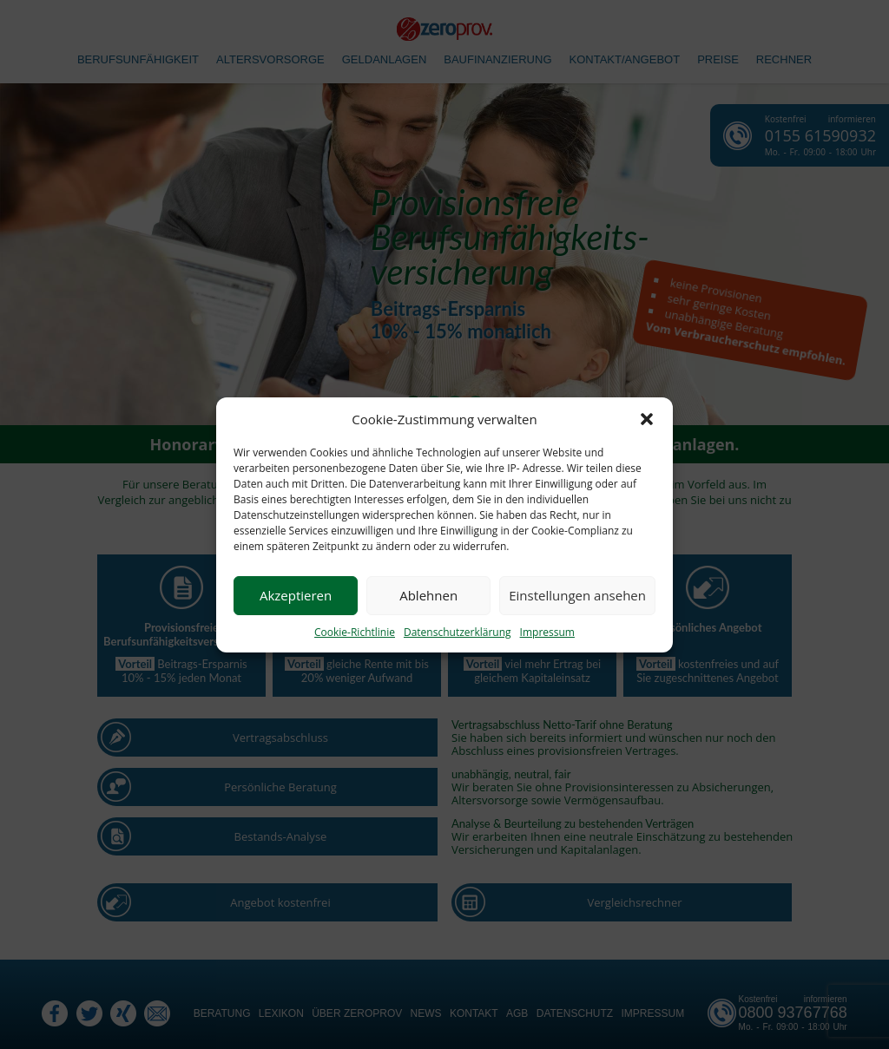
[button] (646, 419)
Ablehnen (428, 595)
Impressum (547, 632)
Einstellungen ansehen (577, 595)
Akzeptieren (296, 595)
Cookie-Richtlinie (354, 632)
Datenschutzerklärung (457, 632)
